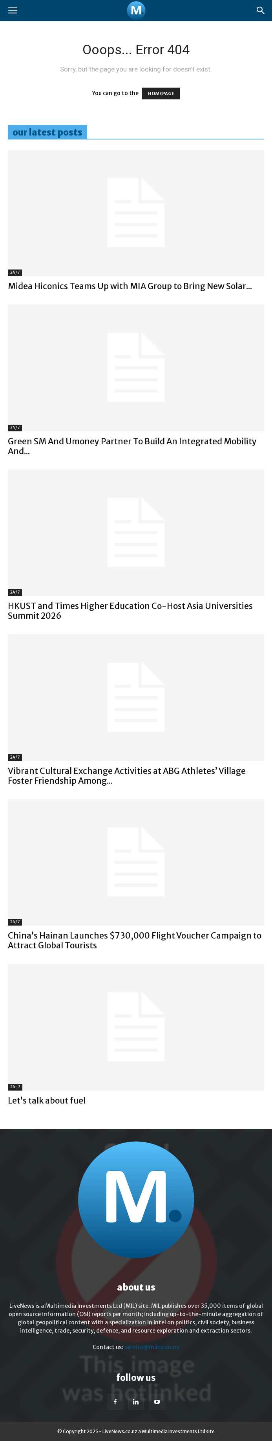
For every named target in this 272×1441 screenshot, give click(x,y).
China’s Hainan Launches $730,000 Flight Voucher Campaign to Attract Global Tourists (134, 940)
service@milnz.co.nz (151, 1347)
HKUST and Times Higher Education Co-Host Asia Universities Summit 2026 (130, 611)
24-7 (15, 1086)
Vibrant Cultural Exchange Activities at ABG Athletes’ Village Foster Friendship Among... (127, 776)
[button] (12, 10)
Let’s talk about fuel (47, 1100)
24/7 (15, 272)
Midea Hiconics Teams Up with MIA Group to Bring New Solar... (130, 286)
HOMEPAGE (161, 93)
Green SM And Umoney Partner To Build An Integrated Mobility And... (132, 446)
